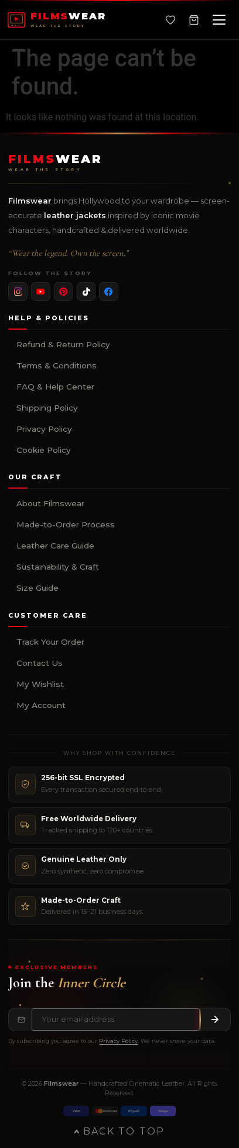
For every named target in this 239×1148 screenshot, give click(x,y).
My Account (41, 705)
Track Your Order (50, 641)
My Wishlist (40, 684)
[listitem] (18, 292)
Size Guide (37, 587)
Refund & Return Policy (63, 344)
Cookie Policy (43, 450)
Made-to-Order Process (65, 524)
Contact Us (39, 663)
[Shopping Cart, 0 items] (194, 20)
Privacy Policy (44, 429)
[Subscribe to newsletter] (215, 1019)
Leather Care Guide (55, 545)
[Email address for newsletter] (116, 1019)
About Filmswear (50, 503)
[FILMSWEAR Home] (56, 20)
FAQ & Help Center (55, 386)
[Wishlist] (170, 20)
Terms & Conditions (56, 365)
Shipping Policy (47, 407)
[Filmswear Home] (55, 162)
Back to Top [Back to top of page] (119, 1131)
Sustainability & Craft (57, 566)
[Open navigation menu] (219, 20)
